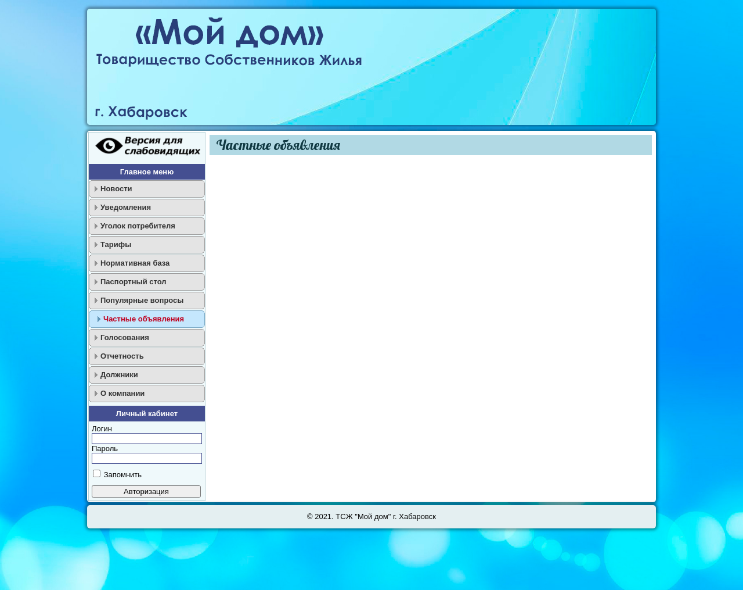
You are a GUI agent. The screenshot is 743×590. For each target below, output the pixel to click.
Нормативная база (134, 263)
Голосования (124, 337)
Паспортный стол (133, 281)
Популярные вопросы (141, 300)
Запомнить (123, 474)
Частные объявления (143, 318)
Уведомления (125, 207)
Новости (116, 188)
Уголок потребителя (137, 225)
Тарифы (115, 244)
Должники (119, 374)
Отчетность (122, 356)
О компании (122, 393)
